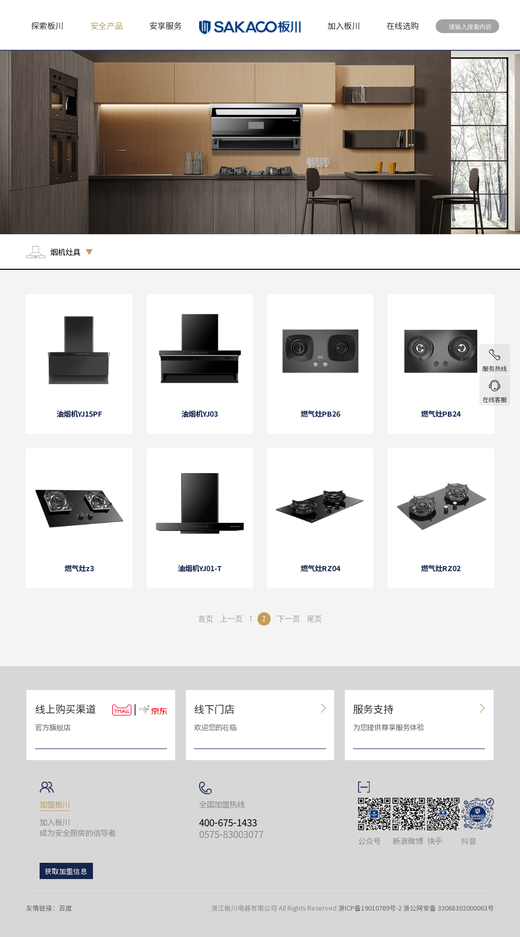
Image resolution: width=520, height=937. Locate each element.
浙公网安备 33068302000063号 (448, 908)
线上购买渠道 (65, 708)
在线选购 (402, 25)
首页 (205, 618)
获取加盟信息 (66, 871)
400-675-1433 (228, 822)
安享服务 (165, 25)
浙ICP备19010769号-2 (370, 908)
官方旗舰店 (53, 727)
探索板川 (47, 25)
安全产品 (106, 25)
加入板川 (344, 25)
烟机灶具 (65, 251)
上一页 (231, 618)
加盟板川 (55, 803)
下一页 (288, 618)
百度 (65, 908)
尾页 (314, 618)
